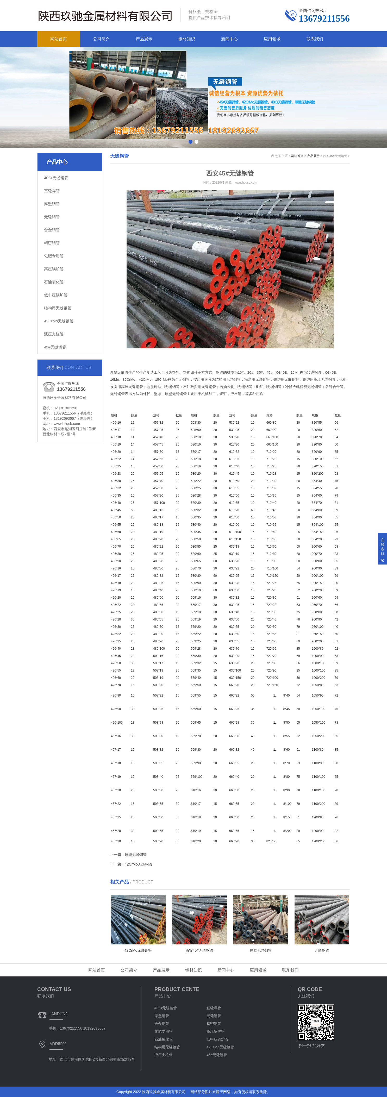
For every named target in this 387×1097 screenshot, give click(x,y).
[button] (190, 142)
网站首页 (58, 39)
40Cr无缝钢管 (56, 177)
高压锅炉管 (54, 269)
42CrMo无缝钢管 (58, 321)
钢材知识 (186, 39)
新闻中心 (229, 39)
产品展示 (144, 39)
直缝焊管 (52, 191)
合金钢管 (52, 230)
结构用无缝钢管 (57, 308)
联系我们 (315, 39)
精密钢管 (52, 243)
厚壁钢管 (52, 204)
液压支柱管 (54, 334)
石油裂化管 (54, 282)
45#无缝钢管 (55, 347)
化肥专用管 (54, 256)
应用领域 (272, 39)
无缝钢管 (52, 217)
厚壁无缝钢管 (136, 854)
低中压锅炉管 (55, 295)
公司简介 (101, 39)
